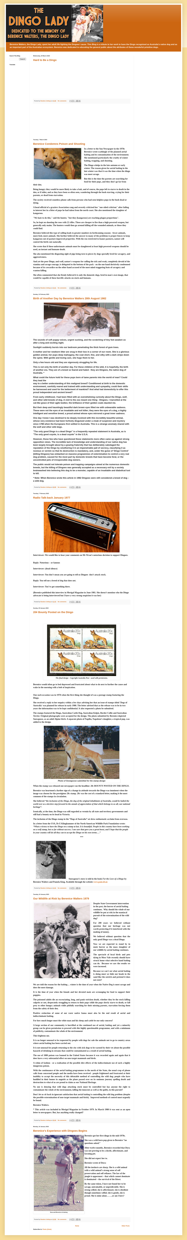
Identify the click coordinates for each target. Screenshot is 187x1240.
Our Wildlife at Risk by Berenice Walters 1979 (61, 898)
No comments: (62, 101)
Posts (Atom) (47, 1229)
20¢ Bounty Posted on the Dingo (53, 612)
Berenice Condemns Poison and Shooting (59, 143)
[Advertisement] (81, 121)
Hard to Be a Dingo (45, 60)
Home (77, 1226)
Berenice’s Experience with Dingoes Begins (60, 1130)
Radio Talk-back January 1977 (51, 497)
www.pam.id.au (100, 882)
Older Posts (126, 1226)
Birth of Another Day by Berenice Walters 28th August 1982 (69, 298)
